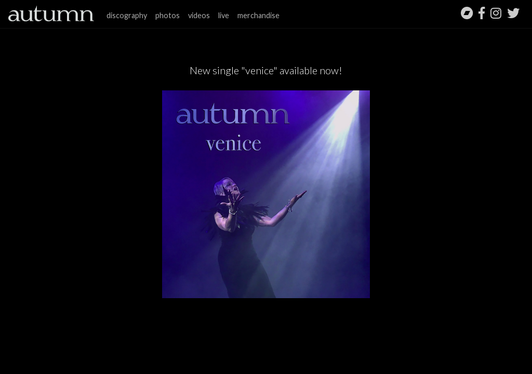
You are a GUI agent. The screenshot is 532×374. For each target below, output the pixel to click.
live (223, 15)
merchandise (258, 15)
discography (127, 15)
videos (199, 15)
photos (167, 15)
